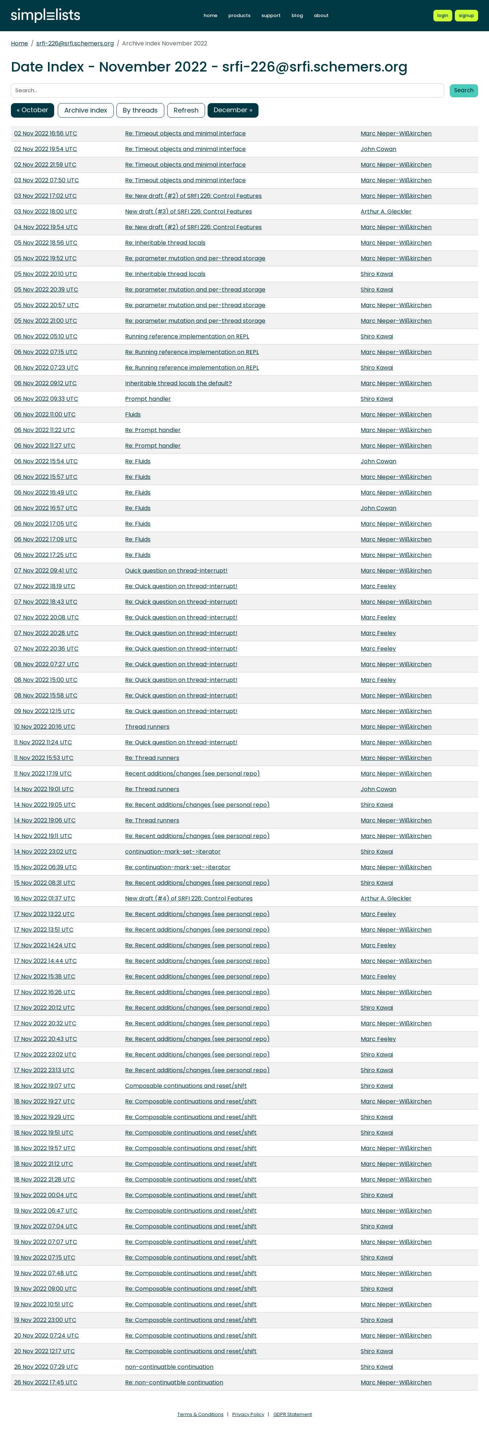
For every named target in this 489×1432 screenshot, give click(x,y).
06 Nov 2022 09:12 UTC (45, 383)
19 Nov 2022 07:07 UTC (45, 1242)
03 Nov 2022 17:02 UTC (45, 196)
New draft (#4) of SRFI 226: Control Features (189, 898)
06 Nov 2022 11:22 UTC (44, 430)
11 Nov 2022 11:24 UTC (43, 742)
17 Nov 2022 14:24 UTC (45, 945)
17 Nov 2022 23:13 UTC (44, 1070)
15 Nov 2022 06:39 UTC (45, 867)
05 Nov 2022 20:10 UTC (45, 274)
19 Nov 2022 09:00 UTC (45, 1289)
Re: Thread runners (152, 758)
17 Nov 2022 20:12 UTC (44, 1008)
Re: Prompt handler (153, 430)
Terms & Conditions (200, 1414)
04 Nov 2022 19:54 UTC (46, 227)
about (321, 15)
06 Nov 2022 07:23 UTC (46, 367)
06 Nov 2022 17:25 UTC (45, 555)
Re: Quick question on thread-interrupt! (181, 586)
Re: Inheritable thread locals (165, 243)
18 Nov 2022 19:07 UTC (44, 1086)
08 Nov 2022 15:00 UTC (45, 680)
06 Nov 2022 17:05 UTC (45, 524)
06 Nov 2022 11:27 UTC (44, 446)
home (210, 15)
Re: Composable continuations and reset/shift (191, 1101)
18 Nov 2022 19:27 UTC (44, 1101)
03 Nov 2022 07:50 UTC (46, 180)
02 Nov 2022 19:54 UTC (45, 149)
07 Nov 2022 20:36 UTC (46, 648)
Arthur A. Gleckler (386, 211)
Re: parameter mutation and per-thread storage (195, 258)
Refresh (186, 110)
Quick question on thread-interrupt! (176, 570)
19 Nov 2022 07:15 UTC (44, 1257)
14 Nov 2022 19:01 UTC (44, 789)
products (239, 15)
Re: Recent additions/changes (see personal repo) (197, 805)
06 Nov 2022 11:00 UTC (45, 414)
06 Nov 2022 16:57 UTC (45, 508)
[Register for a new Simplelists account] (466, 15)
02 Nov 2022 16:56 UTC (45, 133)
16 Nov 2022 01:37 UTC (44, 898)
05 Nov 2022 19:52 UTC (45, 258)
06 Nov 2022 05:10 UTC (45, 336)
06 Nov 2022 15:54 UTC (46, 461)
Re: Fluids (138, 461)
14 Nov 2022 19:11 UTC (43, 836)
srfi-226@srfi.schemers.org (75, 43)
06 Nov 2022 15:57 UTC (45, 477)
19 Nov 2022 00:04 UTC (45, 1195)
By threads (140, 110)
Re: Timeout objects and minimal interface (185, 133)
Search (464, 90)
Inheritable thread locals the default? (178, 383)
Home (19, 43)
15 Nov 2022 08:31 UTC (44, 883)
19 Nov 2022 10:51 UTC (43, 1304)
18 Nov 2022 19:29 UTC (44, 1117)
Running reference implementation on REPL (187, 336)
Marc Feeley (378, 586)
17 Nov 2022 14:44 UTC (45, 961)
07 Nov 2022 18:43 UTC (45, 602)
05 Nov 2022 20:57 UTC (46, 305)
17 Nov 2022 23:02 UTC (45, 1054)
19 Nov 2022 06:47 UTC (45, 1211)
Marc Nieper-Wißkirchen (396, 133)
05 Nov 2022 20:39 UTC (46, 289)
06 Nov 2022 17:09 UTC (45, 539)
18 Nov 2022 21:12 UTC (43, 1164)
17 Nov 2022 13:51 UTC (43, 929)
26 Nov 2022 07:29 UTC (46, 1367)
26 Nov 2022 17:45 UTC (45, 1382)
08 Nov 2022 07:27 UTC (46, 664)
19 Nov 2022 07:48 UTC (45, 1273)
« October (32, 109)
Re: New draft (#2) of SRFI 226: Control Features (193, 196)
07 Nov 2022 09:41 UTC (45, 570)
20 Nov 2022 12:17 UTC (44, 1351)
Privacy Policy (248, 1414)
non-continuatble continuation (169, 1367)
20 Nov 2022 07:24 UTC (46, 1335)
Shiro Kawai (377, 274)
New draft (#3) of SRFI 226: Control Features (188, 211)
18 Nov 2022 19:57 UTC (44, 1148)
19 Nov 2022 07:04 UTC (45, 1226)
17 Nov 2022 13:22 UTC (44, 914)
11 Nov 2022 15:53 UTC (43, 758)
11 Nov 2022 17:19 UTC (43, 773)
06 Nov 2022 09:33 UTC (46, 399)
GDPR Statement (292, 1414)
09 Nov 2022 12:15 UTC (44, 711)
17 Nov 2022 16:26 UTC (44, 992)
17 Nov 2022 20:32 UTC (45, 1023)
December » (233, 109)
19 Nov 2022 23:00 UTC (45, 1320)
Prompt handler (148, 399)
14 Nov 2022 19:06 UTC (45, 820)
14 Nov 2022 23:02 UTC (45, 851)
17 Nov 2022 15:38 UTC (44, 976)
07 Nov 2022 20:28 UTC (46, 633)
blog (297, 15)
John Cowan (378, 149)
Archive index (85, 110)
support (271, 15)
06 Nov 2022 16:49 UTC (45, 492)
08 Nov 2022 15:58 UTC (45, 695)
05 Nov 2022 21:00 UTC (45, 321)
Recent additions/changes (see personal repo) (192, 773)
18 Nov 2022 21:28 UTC (44, 1179)
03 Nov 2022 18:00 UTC (45, 211)
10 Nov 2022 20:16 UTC (44, 727)
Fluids (133, 414)
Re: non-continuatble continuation (174, 1382)
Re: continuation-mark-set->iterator (178, 867)
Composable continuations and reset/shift (186, 1086)
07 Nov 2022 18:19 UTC (44, 586)
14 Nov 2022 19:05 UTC (45, 805)
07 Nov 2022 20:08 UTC (46, 617)
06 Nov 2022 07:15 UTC (45, 352)
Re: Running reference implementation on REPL (192, 352)
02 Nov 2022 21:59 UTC (45, 164)
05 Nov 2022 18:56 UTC (45, 243)
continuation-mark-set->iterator (173, 851)
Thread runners (147, 727)
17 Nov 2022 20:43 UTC (45, 1039)
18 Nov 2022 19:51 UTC (43, 1132)
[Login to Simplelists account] (442, 15)
